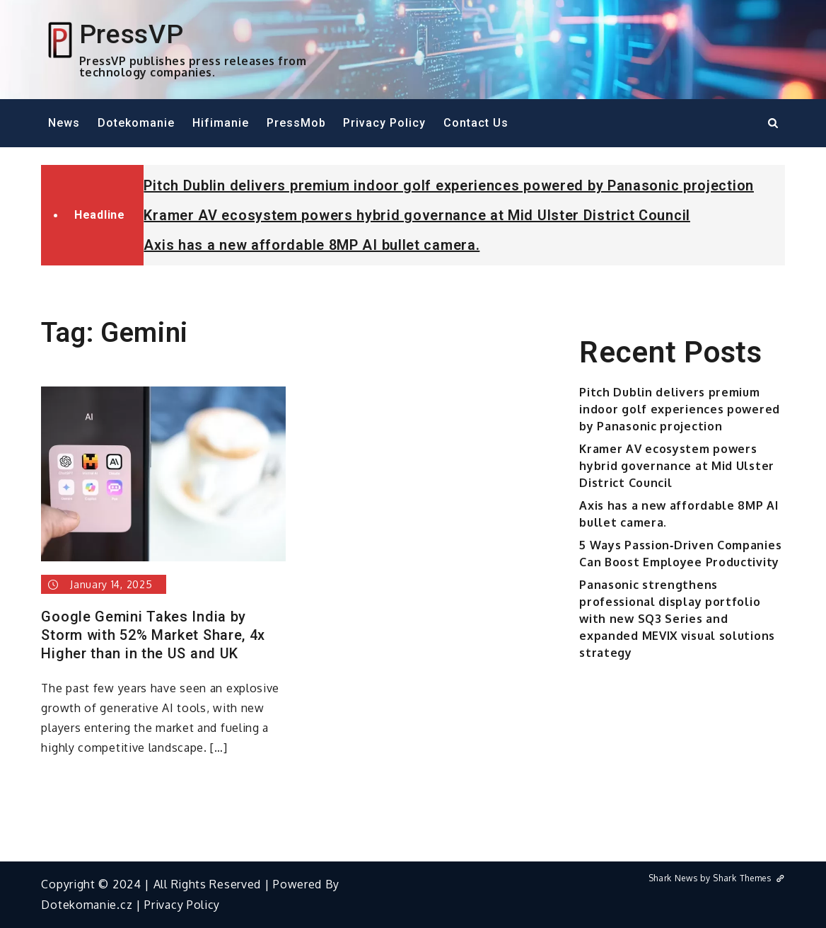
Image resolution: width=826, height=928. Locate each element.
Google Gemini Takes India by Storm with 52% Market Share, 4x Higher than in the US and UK (153, 635)
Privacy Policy (384, 123)
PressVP (131, 34)
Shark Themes (748, 878)
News (64, 123)
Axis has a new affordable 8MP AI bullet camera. (311, 244)
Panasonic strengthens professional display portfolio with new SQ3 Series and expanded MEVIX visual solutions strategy (677, 619)
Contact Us (475, 123)
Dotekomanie (136, 123)
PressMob (296, 123)
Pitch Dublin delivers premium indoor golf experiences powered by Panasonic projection (449, 185)
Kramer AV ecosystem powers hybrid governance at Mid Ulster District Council (417, 215)
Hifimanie (220, 123)
